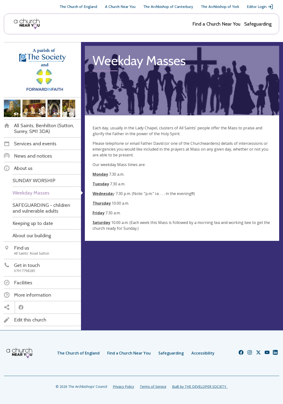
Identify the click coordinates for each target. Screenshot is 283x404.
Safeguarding (258, 24)
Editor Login (260, 7)
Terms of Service (153, 386)
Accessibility (203, 353)
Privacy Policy (123, 386)
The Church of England (78, 6)
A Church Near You (120, 6)
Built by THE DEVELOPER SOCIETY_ (200, 386)
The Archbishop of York (220, 6)
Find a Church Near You (216, 24)
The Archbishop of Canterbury (168, 6)
